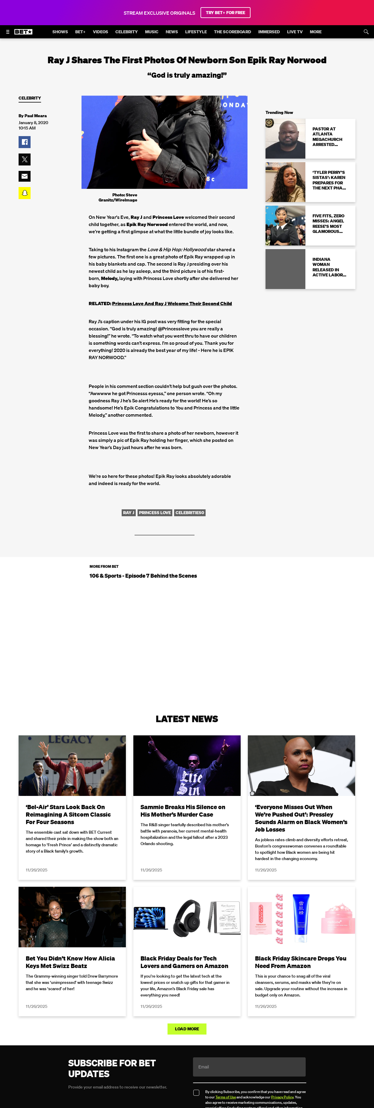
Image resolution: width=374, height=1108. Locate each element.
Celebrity (30, 98)
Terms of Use (225, 1097)
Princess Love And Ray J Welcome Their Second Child (172, 303)
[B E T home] (23, 34)
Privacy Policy (282, 1097)
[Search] (366, 31)
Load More (187, 1029)
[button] (25, 142)
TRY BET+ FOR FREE (225, 12)
